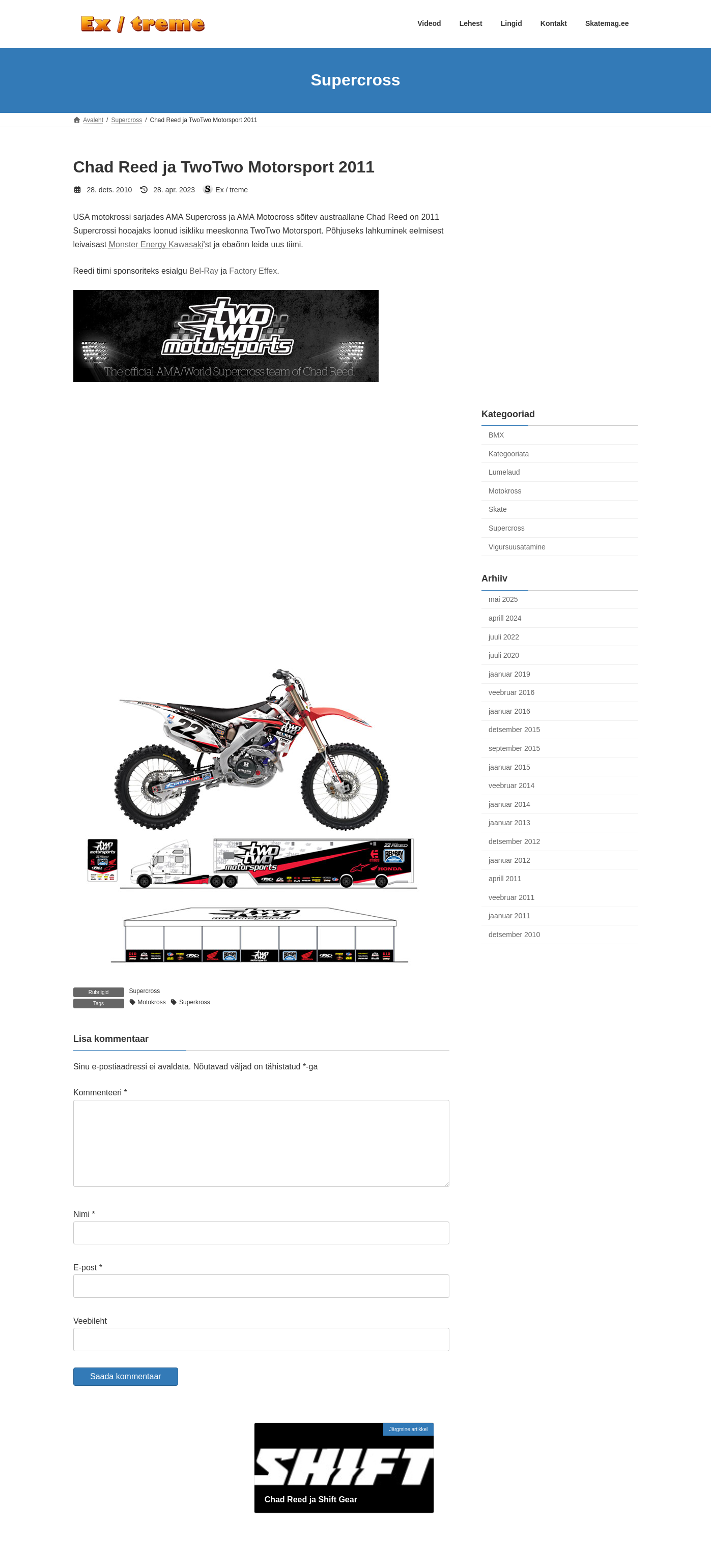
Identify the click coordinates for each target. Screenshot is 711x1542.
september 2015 (514, 748)
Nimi (84, 1230)
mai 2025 (503, 599)
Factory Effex (253, 271)
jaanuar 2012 (509, 860)
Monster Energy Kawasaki (156, 244)
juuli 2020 (504, 655)
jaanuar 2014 (509, 804)
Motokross (151, 1002)
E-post (87, 1283)
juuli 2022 (504, 636)
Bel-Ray (203, 271)
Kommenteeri (100, 1092)
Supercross (144, 991)
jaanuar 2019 (509, 674)
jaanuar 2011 (509, 916)
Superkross (194, 1002)
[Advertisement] (559, 219)
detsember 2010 (514, 934)
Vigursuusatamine (517, 546)
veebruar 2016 (511, 692)
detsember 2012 (514, 841)
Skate (498, 509)
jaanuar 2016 (509, 711)
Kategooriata (509, 453)
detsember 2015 (514, 729)
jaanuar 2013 (509, 823)
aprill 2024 (505, 618)
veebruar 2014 (511, 785)
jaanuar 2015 (509, 767)
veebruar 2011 (511, 897)
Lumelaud (504, 472)
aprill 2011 (505, 879)
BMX (496, 435)
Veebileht (90, 1337)
